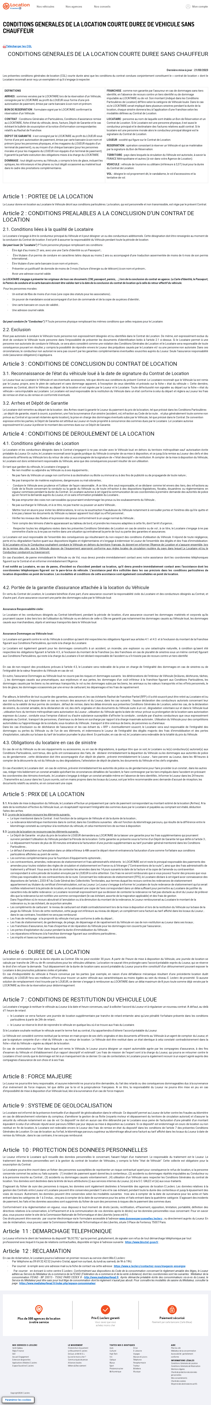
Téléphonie (137, 1360)
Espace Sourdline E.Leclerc (23, 1366)
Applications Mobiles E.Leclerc (24, 1363)
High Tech (114, 1354)
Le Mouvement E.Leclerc (77, 1351)
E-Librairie (137, 1351)
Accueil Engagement (20, 1357)
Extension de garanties (21, 1360)
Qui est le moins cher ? (77, 1357)
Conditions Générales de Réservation (185, 1366)
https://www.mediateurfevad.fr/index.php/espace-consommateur (57, 1283)
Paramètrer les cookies (18, 1400)
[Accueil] (17, 6)
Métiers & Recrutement (77, 1366)
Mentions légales (178, 1369)
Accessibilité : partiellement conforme (182, 1355)
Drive (135, 1348)
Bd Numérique (115, 1371)
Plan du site (176, 1348)
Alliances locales (75, 1363)
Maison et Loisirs (140, 1357)
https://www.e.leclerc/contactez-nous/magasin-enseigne (149, 1266)
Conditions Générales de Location (184, 1363)
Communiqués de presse (78, 1360)
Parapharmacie (139, 1363)
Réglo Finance (18, 1351)
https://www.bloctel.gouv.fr (141, 1242)
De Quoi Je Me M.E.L (76, 1354)
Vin (111, 1357)
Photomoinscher (116, 1368)
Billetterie (137, 1368)
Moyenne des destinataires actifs (184, 1384)
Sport (112, 1366)
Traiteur (136, 1366)
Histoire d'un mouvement (78, 1348)
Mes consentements (179, 1378)
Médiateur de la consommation (183, 1351)
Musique (136, 1371)
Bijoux (112, 1363)
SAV (14, 1354)
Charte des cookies (178, 1381)
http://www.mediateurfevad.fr (101, 1277)
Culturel (113, 1351)
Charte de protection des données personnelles (184, 1373)
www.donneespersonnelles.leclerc (140, 1218)
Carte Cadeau (17, 1348)
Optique (113, 1360)
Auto (111, 1348)
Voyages (136, 1354)
